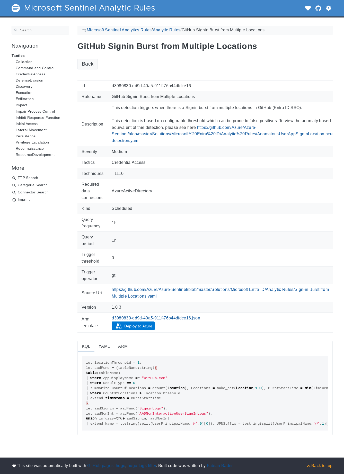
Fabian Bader (220, 465)
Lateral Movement (31, 130)
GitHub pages (100, 465)
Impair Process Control (35, 111)
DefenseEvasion (29, 80)
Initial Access (27, 124)
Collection (24, 62)
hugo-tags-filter (142, 465)
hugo (120, 465)
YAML (104, 346)
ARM (123, 346)
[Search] (40, 30)
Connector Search (33, 192)
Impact (21, 105)
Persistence (26, 136)
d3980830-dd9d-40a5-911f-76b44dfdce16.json (156, 318)
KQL (86, 346)
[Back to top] (319, 465)
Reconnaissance (30, 148)
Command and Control (35, 68)
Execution (24, 93)
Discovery (24, 86)
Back (87, 64)
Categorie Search (33, 185)
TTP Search (28, 178)
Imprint (24, 199)
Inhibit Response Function (38, 117)
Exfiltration (25, 99)
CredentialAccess (30, 74)
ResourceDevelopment (35, 155)
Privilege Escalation (32, 142)
